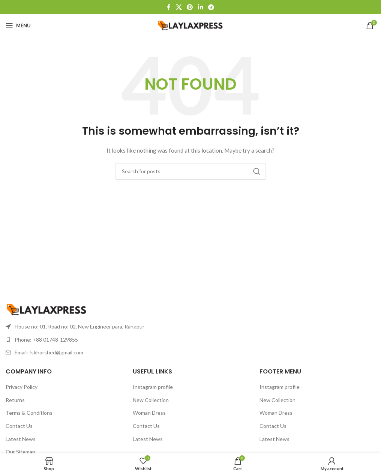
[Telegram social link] (211, 7)
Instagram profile (153, 387)
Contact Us (19, 426)
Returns (15, 400)
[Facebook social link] (168, 7)
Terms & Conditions (29, 413)
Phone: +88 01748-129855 (46, 339)
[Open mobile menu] (18, 25)
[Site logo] (190, 25)
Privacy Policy (22, 387)
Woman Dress (149, 413)
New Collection (151, 400)
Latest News (21, 439)
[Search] (191, 171)
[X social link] (178, 7)
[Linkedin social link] (200, 7)
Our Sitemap (20, 451)
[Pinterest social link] (189, 7)
